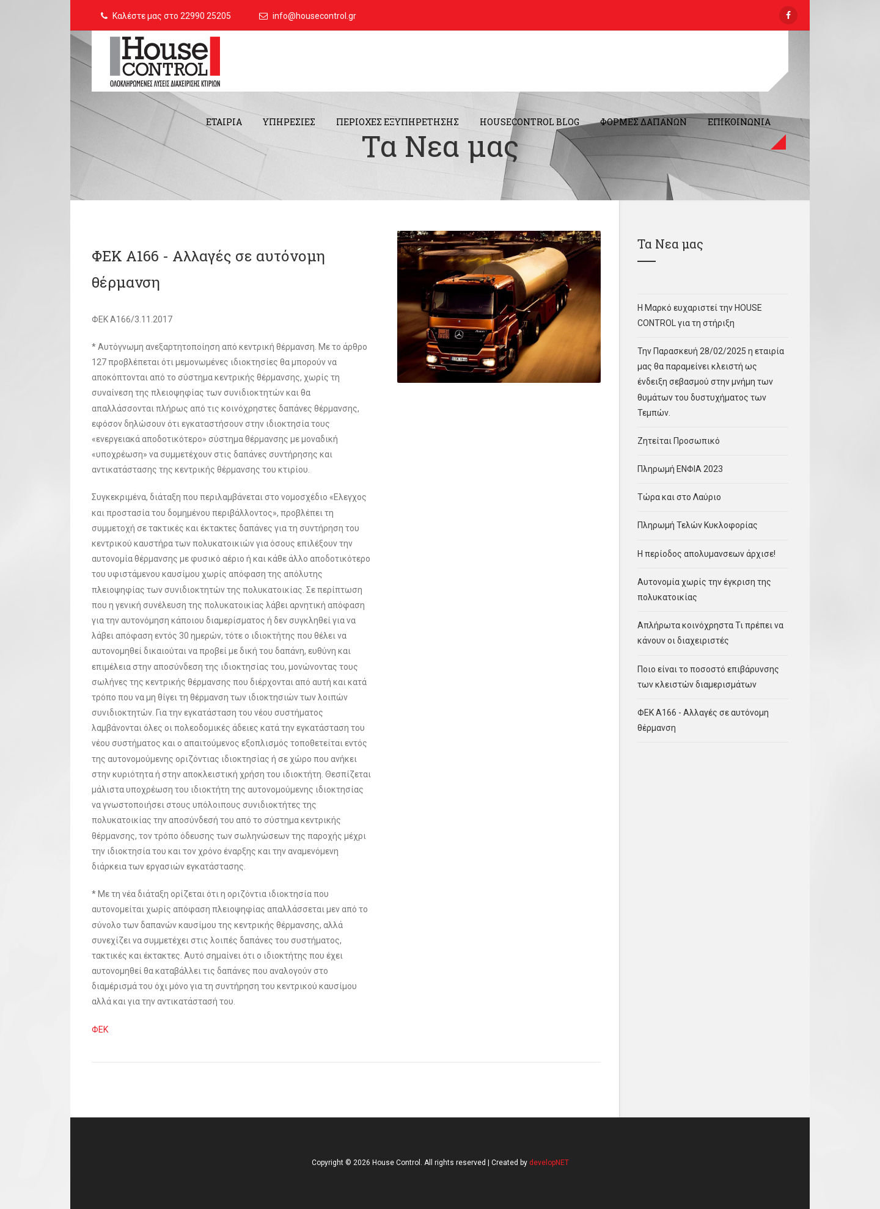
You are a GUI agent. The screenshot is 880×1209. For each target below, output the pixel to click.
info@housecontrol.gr (314, 16)
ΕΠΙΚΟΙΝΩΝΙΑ (739, 122)
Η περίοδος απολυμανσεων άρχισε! (706, 554)
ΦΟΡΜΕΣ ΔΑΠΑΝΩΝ (643, 122)
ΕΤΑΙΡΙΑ (224, 122)
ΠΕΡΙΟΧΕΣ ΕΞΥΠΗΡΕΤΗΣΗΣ (397, 122)
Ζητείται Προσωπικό (678, 441)
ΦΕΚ (100, 1029)
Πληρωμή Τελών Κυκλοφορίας (697, 525)
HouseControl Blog (529, 122)
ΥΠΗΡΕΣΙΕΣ (289, 122)
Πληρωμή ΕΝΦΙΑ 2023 (680, 469)
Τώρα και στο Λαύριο (679, 497)
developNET (549, 1162)
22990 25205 (205, 16)
